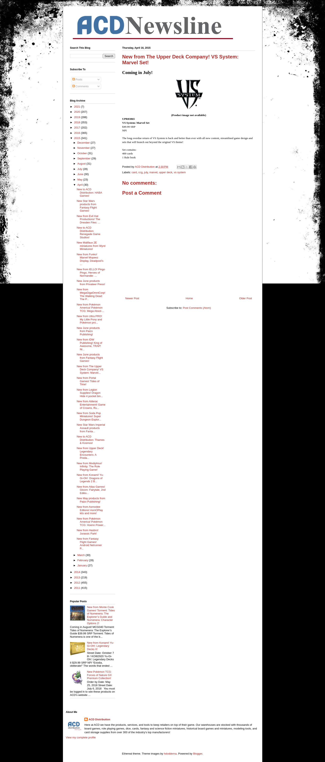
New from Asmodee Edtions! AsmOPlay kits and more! (90, 510)
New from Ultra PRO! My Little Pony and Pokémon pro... (89, 319)
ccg (140, 172)
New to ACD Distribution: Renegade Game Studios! (88, 232)
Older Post (245, 298)
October (82, 153)
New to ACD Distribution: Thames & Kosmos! (90, 440)
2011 (77, 587)
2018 (77, 122)
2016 (77, 132)
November (84, 147)
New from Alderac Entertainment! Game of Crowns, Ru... (91, 404)
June (80, 174)
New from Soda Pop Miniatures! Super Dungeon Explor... (89, 416)
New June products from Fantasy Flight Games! (90, 357)
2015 (77, 138)
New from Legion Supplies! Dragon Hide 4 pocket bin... (90, 393)
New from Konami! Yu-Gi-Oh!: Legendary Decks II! (100, 646)
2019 (77, 117)
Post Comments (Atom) (197, 307)
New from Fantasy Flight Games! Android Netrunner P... (89, 543)
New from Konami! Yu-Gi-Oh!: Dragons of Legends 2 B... (90, 478)
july (146, 172)
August (81, 163)
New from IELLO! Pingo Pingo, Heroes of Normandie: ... (91, 272)
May (80, 179)
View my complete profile (81, 737)
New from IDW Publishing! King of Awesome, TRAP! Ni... (89, 344)
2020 (77, 111)
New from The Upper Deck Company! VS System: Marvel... (90, 369)
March (81, 555)
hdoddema (170, 753)
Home (189, 298)
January (82, 565)
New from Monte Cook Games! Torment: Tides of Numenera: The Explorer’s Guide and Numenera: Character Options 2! (101, 615)
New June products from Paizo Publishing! (88, 331)
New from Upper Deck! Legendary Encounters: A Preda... (90, 453)
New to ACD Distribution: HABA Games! (89, 192)
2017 (77, 127)
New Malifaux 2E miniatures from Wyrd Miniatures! (91, 246)
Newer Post (132, 298)
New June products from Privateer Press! (91, 282)
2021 (77, 106)
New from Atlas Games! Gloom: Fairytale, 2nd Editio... (91, 490)
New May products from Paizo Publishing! (91, 500)
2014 (77, 572)
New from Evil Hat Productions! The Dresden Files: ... (88, 219)
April (80, 184)
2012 (77, 582)
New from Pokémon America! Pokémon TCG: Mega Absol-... (90, 308)
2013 (77, 577)
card (134, 172)
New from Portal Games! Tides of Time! (88, 381)
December (84, 142)
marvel (153, 172)
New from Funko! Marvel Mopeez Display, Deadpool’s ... (90, 259)
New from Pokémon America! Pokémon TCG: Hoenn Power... (91, 522)
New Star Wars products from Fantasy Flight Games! (87, 205)
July (80, 169)
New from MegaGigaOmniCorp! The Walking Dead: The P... (91, 294)
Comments (80, 86)
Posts (77, 79)
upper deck (165, 172)
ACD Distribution (99, 719)
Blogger (197, 753)
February (83, 560)
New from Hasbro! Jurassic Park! (87, 532)
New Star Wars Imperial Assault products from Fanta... (91, 428)
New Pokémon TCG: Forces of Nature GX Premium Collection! (99, 675)
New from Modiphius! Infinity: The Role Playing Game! (89, 466)
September (84, 158)
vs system (180, 172)
